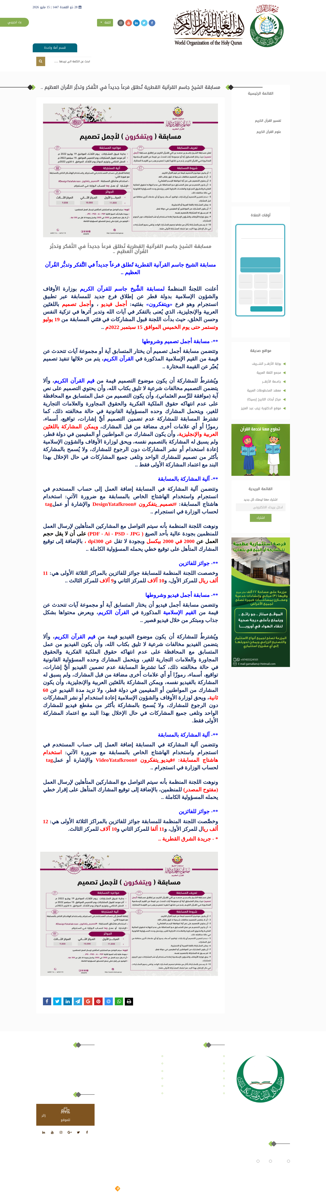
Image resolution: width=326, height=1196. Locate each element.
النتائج (252, 1169)
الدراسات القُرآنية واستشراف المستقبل (266, 146)
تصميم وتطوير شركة (126, 1189)
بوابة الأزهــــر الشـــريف (266, 364)
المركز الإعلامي (126, 62)
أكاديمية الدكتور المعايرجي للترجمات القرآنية (198, 1095)
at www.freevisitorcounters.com (68, 1116)
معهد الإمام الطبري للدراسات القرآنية (136, 1086)
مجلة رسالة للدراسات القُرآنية (162, 62)
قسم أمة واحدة (55, 48)
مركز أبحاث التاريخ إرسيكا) (264, 399)
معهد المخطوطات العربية (264, 390)
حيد (267, 1161)
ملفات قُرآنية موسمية (271, 171)
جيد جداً (282, 1161)
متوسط (252, 1161)
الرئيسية (267, 62)
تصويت (268, 1169)
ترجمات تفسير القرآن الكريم (266, 157)
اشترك (261, 518)
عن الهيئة (228, 62)
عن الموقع (248, 62)
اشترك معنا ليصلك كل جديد (260, 500)
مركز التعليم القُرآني (201, 62)
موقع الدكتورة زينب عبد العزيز (261, 408)
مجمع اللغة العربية (269, 373)
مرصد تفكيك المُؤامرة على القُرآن (267, 186)
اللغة (105, 23)
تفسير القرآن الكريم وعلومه (266, 106)
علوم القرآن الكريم (269, 132)
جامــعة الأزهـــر (271, 382)
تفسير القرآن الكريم (268, 121)
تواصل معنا (102, 62)
